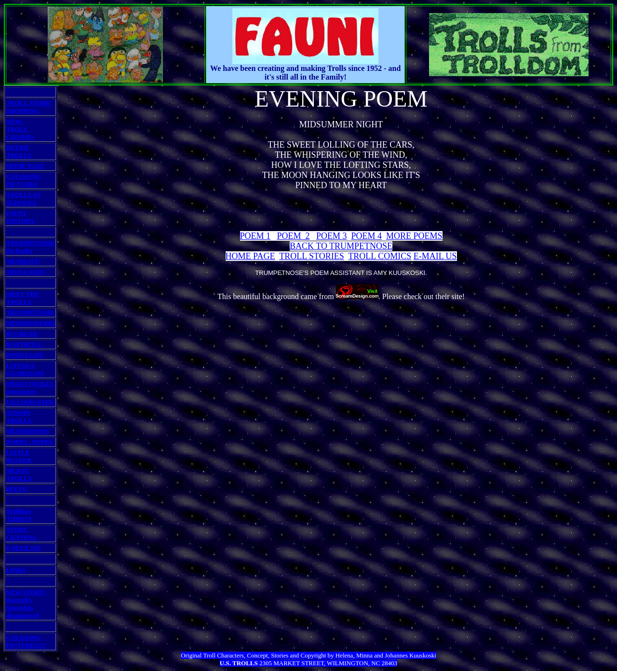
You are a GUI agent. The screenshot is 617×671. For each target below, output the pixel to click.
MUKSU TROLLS (19, 474)
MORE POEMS (414, 236)
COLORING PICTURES (23, 180)
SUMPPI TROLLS (19, 416)
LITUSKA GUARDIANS (25, 369)
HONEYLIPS (24, 354)
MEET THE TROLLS (23, 297)
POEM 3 (331, 236)
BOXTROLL (24, 344)
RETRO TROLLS (19, 151)
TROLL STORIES (311, 256)
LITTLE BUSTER (18, 456)
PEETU (16, 489)
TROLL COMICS (379, 256)
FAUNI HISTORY (20, 216)
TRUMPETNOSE (30, 312)
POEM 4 (366, 236)
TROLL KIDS (25, 271)
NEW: (14, 121)
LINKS (16, 570)
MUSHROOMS (27, 431)
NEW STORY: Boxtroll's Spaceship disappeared (25, 604)
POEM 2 (293, 236)
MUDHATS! (23, 261)
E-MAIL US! (23, 547)
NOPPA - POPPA (29, 441)
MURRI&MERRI (30, 323)
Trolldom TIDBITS (19, 514)
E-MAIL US (435, 256)
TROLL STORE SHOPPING (28, 106)
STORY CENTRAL (21, 533)
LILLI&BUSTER (30, 402)
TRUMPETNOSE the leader (30, 246)
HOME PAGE (25, 165)
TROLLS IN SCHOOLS (23, 198)
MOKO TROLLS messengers (30, 387)
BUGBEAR (21, 333)
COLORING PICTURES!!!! (26, 641)
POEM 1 (255, 236)
